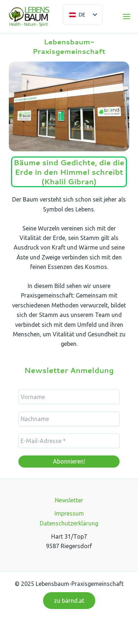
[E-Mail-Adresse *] (69, 440)
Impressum (69, 513)
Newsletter (69, 500)
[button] (69, 600)
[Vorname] (69, 397)
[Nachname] (69, 419)
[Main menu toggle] (126, 16)
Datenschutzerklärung (69, 523)
